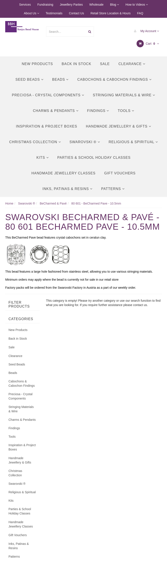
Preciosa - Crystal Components (48, 95)
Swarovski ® (85, 142)
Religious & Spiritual (133, 142)
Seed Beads (29, 79)
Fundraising (45, 4)
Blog (114, 4)
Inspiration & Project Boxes (46, 126)
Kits (42, 157)
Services (25, 4)
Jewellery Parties (71, 4)
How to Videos (136, 4)
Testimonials (54, 13)
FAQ (140, 13)
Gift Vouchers (119, 173)
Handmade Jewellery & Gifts (118, 126)
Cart (148, 43)
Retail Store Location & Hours (110, 13)
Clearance (132, 64)
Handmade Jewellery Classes (63, 173)
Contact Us (76, 13)
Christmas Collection (35, 142)
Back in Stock (76, 64)
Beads (60, 79)
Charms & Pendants (55, 111)
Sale (105, 64)
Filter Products (19, 304)
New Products (37, 64)
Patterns (112, 189)
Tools (126, 111)
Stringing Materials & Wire (124, 95)
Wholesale (96, 4)
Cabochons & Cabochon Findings (114, 79)
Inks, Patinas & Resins (67, 189)
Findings (98, 111)
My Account (145, 31)
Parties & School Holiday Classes (94, 157)
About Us (31, 13)
